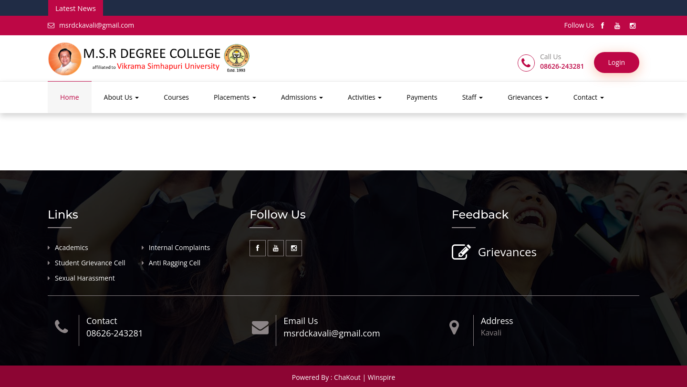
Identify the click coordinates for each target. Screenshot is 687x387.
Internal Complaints (179, 247)
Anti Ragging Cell (174, 262)
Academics (71, 247)
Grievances (528, 97)
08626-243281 (114, 333)
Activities (365, 97)
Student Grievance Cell (90, 262)
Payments (421, 97)
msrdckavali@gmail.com (91, 25)
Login (616, 62)
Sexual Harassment (85, 277)
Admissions (302, 97)
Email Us (300, 320)
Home (69, 97)
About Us (121, 97)
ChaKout (347, 377)
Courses (176, 97)
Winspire (381, 377)
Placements (235, 97)
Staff (472, 97)
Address (497, 320)
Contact (588, 97)
